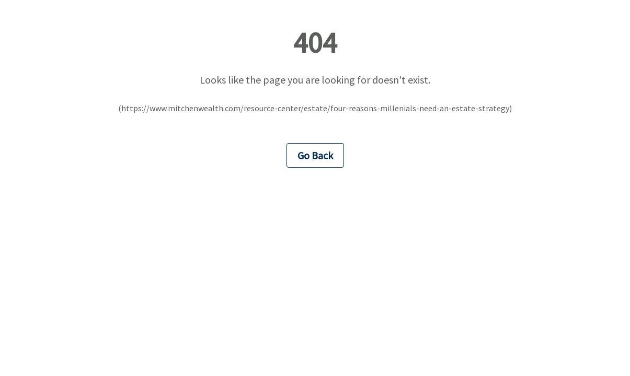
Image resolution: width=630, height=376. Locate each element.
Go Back (315, 155)
